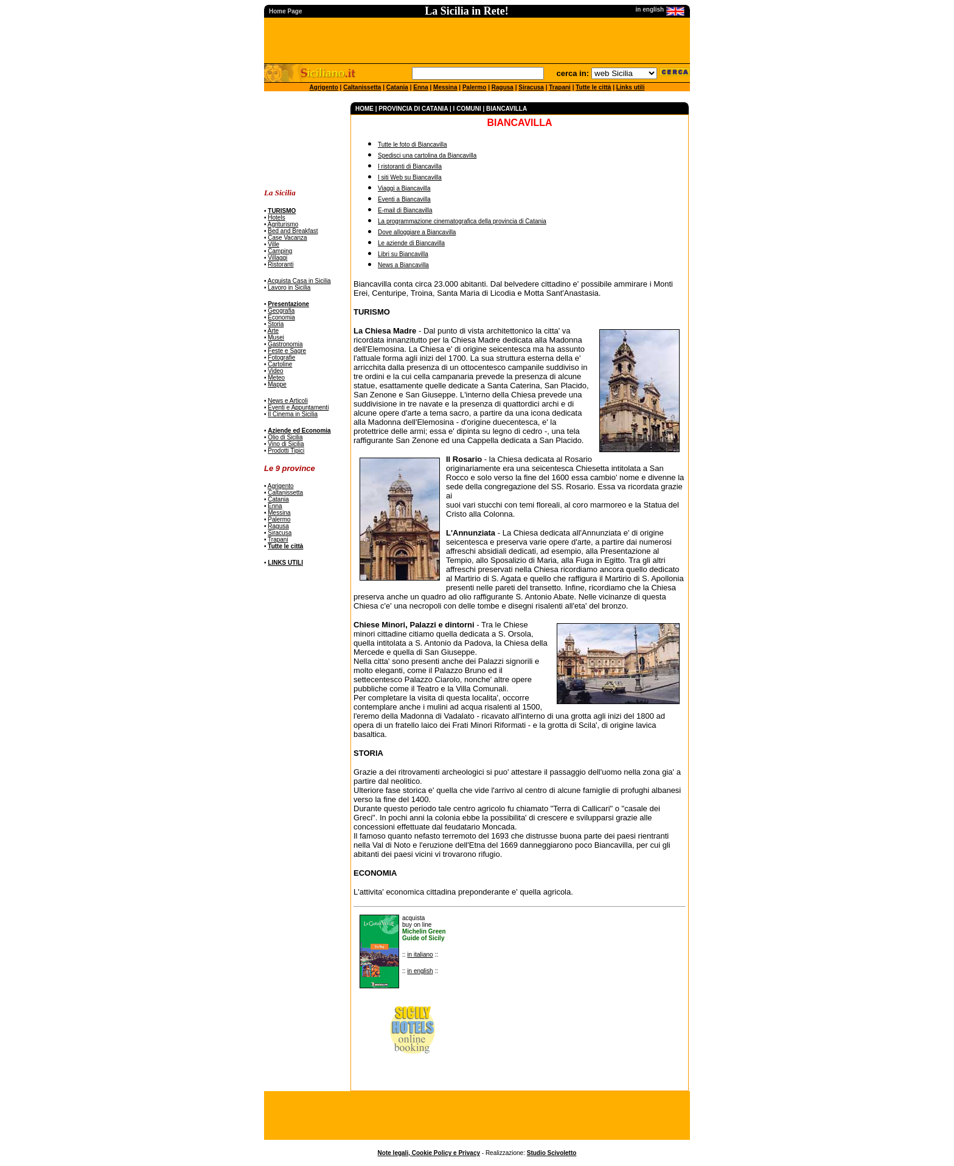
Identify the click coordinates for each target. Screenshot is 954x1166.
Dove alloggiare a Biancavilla (417, 232)
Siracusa (531, 87)
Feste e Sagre (287, 350)
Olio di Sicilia (285, 437)
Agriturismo (283, 224)
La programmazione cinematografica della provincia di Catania (462, 221)
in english (420, 971)
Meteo (276, 377)
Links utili (630, 87)
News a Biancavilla (403, 265)
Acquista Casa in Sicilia (299, 281)
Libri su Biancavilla (403, 254)
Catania (397, 87)
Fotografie (281, 357)
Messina (445, 87)
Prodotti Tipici (286, 450)
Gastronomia (285, 344)
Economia (281, 317)
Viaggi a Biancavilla (404, 188)
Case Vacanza (287, 237)
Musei (276, 337)
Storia (276, 324)
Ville (273, 244)
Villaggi (277, 257)
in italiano (420, 954)
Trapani (560, 87)
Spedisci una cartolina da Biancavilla (427, 155)
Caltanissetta (362, 87)
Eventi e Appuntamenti (298, 407)
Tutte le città (593, 87)
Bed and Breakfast (293, 231)
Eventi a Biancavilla (404, 199)
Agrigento (324, 87)
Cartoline (280, 364)
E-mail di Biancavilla (405, 210)
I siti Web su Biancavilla (410, 177)
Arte (273, 330)
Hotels (276, 217)
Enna (420, 87)
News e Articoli (288, 400)
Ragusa (503, 87)
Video (275, 371)
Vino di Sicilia (286, 444)
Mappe (277, 384)
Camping (280, 251)
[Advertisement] (302, 140)
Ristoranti (280, 264)
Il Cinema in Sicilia (293, 414)
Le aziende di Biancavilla (411, 243)
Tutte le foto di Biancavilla (412, 144)
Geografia (281, 310)
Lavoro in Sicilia (289, 287)
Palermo (474, 87)
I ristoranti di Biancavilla (410, 166)
